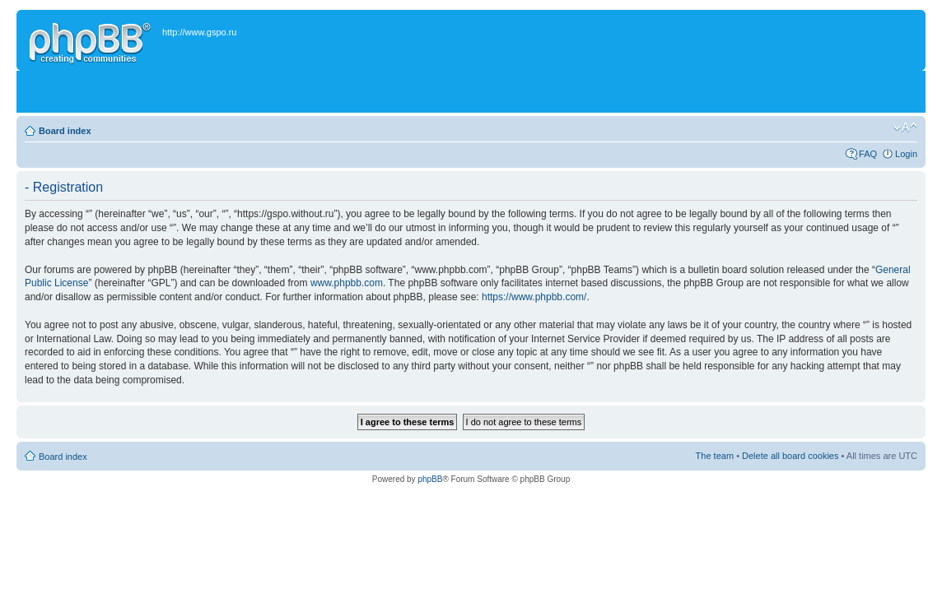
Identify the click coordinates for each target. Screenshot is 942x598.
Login (906, 154)
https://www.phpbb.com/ (534, 297)
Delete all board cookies (790, 456)
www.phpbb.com (346, 283)
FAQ (868, 154)
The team (715, 456)
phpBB (429, 479)
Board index (65, 131)
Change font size (905, 127)
